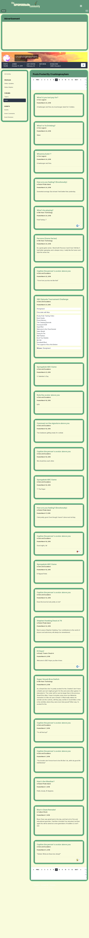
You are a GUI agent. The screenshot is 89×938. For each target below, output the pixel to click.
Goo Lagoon (42, 100)
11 (68, 79)
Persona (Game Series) (47, 238)
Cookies (53, 885)
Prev (37, 79)
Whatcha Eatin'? (44, 154)
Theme (36, 885)
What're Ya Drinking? (46, 126)
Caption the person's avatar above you (54, 271)
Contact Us (44, 885)
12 (72, 79)
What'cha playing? (45, 210)
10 (65, 79)
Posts (6, 100)
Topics (6, 96)
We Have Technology (45, 212)
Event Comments (9, 113)
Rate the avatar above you (48, 395)
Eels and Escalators (44, 273)
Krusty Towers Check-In (46, 653)
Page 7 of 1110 (86, 83)
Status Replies (8, 87)
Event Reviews (8, 117)
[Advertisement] (25, 35)
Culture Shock (42, 812)
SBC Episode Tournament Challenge (52, 299)
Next (76, 79)
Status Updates (9, 83)
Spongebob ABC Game (46, 367)
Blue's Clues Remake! (46, 810)
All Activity (7, 74)
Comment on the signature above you (53, 423)
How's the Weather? (46, 781)
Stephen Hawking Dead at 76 (49, 621)
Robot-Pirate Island (44, 184)
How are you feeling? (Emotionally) (52, 182)
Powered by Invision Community (44, 889)
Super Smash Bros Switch (48, 679)
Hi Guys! (40, 651)
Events (6, 110)
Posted (44, 103)
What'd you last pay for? (47, 97)
